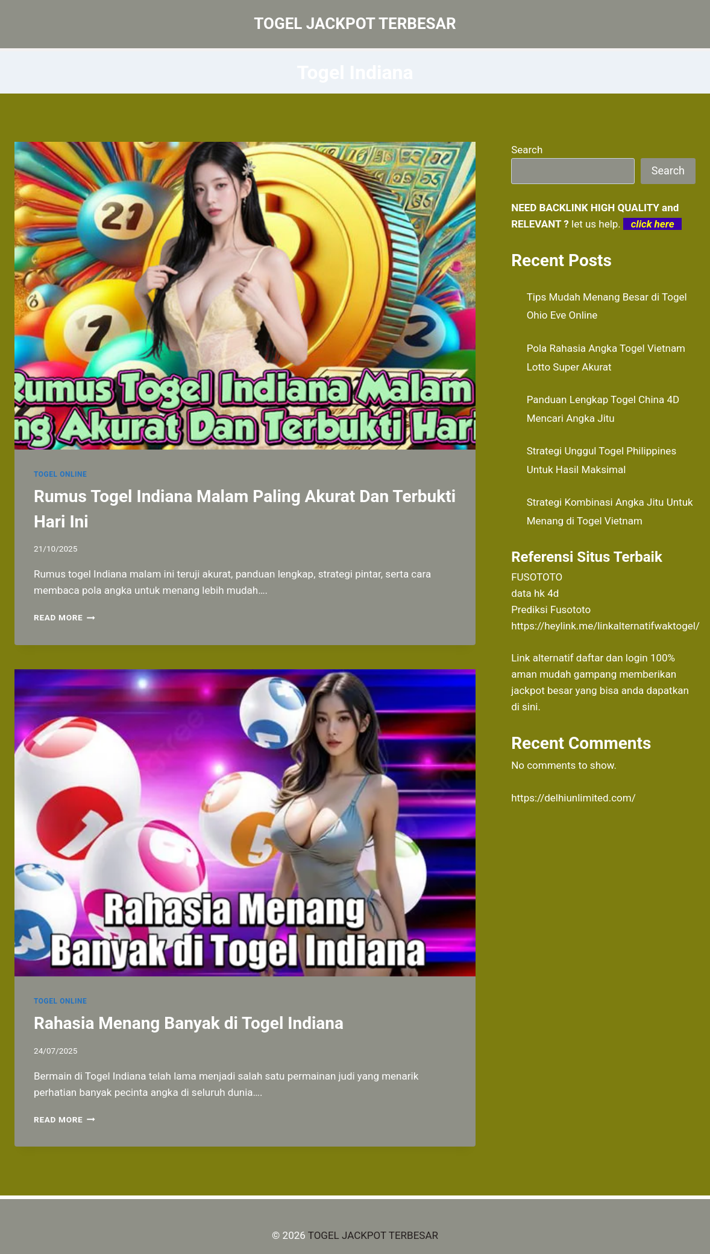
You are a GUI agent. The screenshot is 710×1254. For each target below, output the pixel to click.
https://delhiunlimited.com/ (573, 798)
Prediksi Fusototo (551, 609)
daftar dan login (612, 658)
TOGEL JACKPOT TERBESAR (373, 1235)
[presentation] (245, 296)
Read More (64, 617)
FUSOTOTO (536, 577)
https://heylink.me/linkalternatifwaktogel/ (605, 626)
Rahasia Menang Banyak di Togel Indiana (189, 1023)
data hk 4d (535, 593)
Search (526, 150)
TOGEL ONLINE (60, 474)
